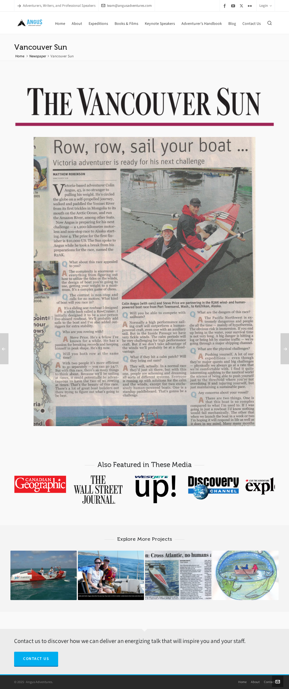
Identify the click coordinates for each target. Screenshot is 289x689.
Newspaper (37, 56)
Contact (269, 682)
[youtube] (234, 6)
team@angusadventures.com (126, 5)
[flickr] (250, 6)
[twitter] (242, 6)
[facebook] (225, 6)
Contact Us (36, 658)
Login (265, 5)
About (255, 682)
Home (19, 56)
